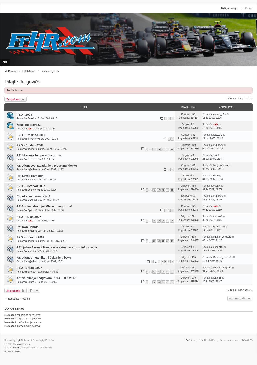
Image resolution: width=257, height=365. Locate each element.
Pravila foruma (14, 90)
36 (163, 282)
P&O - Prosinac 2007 (31, 135)
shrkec (30, 138)
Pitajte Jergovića (22, 82)
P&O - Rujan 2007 (29, 216)
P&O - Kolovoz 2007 (30, 237)
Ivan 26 (217, 277)
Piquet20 (218, 145)
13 (154, 149)
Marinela (32, 200)
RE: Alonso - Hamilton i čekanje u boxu (44, 257)
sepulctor (218, 247)
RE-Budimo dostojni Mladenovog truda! (44, 206)
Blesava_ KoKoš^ (222, 257)
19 (167, 190)
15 (163, 149)
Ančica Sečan (23, 344)
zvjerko (31, 271)
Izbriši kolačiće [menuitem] (207, 340)
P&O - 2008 (24, 114)
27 (167, 220)
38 (172, 282)
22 (163, 241)
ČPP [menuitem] (5, 62)
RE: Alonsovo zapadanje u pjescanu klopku (47, 165)
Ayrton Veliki (34, 210)
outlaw (216, 185)
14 (159, 149)
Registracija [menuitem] (229, 8)
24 (154, 220)
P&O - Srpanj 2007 (29, 267)
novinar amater (35, 149)
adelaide (32, 251)
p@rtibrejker (34, 169)
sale (29, 128)
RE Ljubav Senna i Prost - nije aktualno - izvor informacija (57, 247)
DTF (29, 159)
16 (167, 149)
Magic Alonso (220, 165)
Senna (30, 281)
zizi (215, 155)
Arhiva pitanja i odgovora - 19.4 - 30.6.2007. (46, 278)
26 (163, 220)
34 (154, 282)
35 (159, 282)
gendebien (219, 226)
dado (30, 179)
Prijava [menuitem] (247, 8)
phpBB (19, 340)
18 (163, 190)
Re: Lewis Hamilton (30, 175)
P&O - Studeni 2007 (30, 145)
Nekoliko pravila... (29, 124)
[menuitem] (8, 351)
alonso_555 (219, 114)
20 (172, 190)
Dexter (30, 189)
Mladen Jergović (222, 236)
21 (159, 241)
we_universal (15, 348)
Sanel (30, 118)
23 (167, 241)
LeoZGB (217, 134)
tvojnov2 (217, 216)
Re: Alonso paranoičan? (33, 196)
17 (172, 149)
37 (167, 282)
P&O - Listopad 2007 (31, 186)
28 (172, 220)
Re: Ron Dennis (27, 227)
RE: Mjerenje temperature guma (39, 155)
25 (159, 220)
